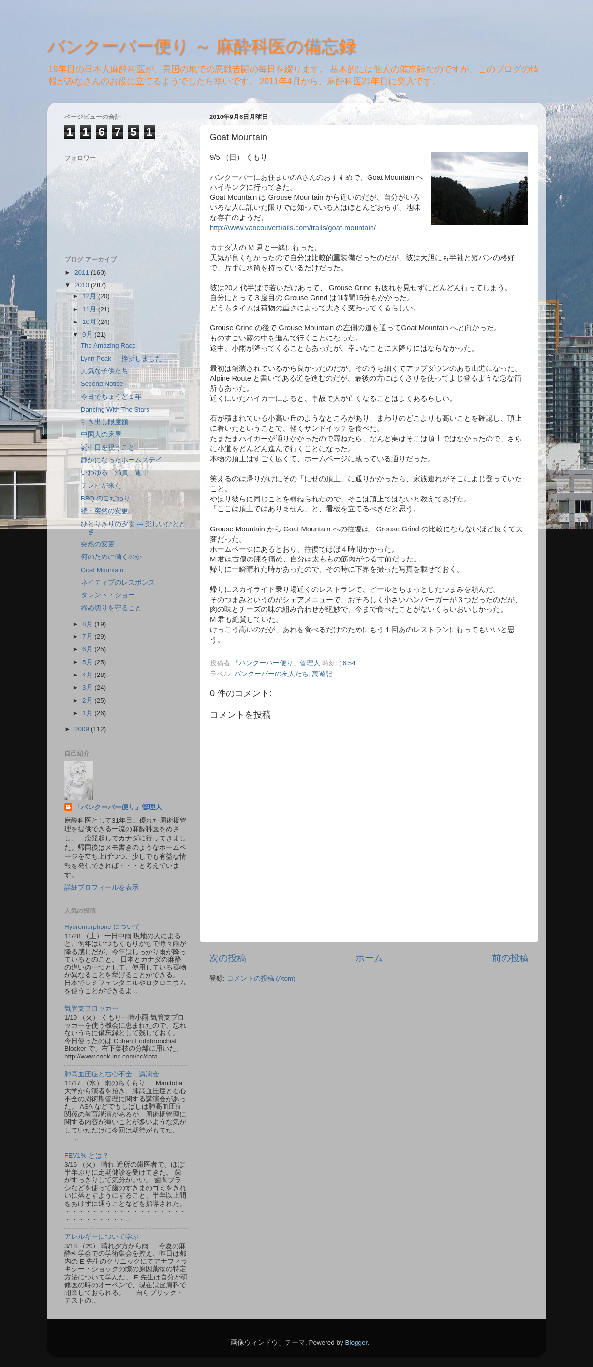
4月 (88, 674)
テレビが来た (101, 485)
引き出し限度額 (104, 422)
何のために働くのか (111, 556)
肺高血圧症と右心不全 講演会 (111, 1074)
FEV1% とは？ (86, 1155)
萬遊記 (322, 673)
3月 (88, 687)
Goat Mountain (102, 569)
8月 (88, 624)
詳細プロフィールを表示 (101, 887)
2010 (82, 285)
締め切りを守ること (111, 608)
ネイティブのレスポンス (118, 582)
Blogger (356, 1342)
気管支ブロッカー (91, 1008)
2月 (88, 700)
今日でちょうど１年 (111, 396)
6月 (88, 649)
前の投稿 (510, 958)
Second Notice (102, 383)
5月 (88, 662)
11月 (90, 309)
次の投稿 (227, 958)
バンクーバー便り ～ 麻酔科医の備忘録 (201, 46)
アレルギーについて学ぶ (101, 1236)
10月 (90, 321)
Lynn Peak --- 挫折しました (121, 358)
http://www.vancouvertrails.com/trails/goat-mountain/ (293, 228)
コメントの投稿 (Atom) (261, 978)
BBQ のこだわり (105, 498)
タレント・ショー (108, 595)
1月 (88, 713)
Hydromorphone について (102, 926)
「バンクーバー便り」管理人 (118, 807)
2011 (82, 272)
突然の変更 (98, 544)
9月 (88, 334)
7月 (88, 636)
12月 (90, 296)
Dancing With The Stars (115, 409)
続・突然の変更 (104, 510)
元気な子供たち (104, 371)
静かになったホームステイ (121, 460)
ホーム (369, 958)
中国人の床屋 (101, 434)
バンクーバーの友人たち (271, 673)
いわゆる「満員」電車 (114, 472)
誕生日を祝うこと (108, 447)
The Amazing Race (108, 345)
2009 (82, 729)
